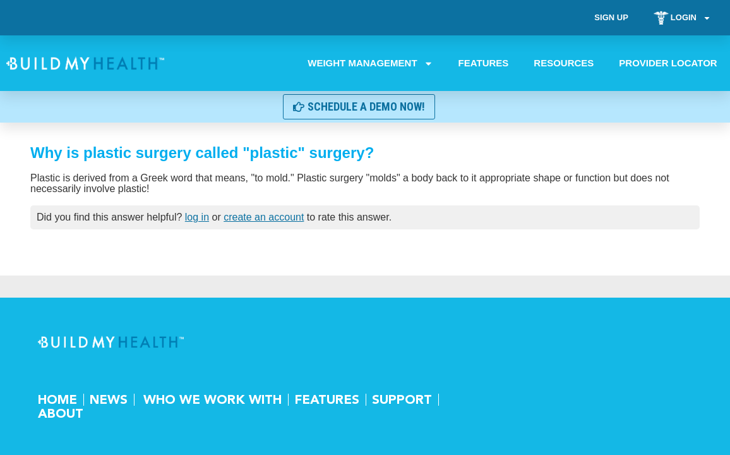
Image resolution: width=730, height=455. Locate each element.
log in (197, 217)
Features (483, 63)
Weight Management (370, 63)
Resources (564, 63)
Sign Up (611, 17)
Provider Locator (668, 63)
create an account (264, 217)
